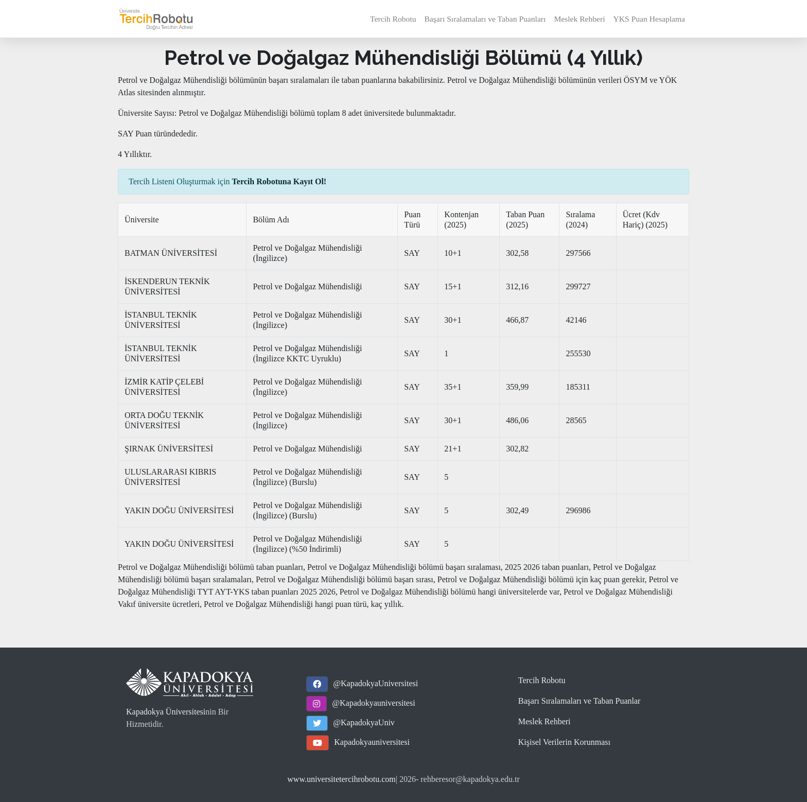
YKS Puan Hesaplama (649, 18)
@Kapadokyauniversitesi (373, 703)
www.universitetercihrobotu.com (341, 779)
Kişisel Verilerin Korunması (564, 742)
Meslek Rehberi (579, 18)
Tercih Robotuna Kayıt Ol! (279, 181)
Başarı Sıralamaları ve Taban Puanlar (579, 700)
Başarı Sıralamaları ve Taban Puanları (485, 18)
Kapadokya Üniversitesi (165, 711)
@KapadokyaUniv (364, 722)
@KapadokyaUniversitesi (375, 683)
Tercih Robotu (393, 18)
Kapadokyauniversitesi (372, 742)
